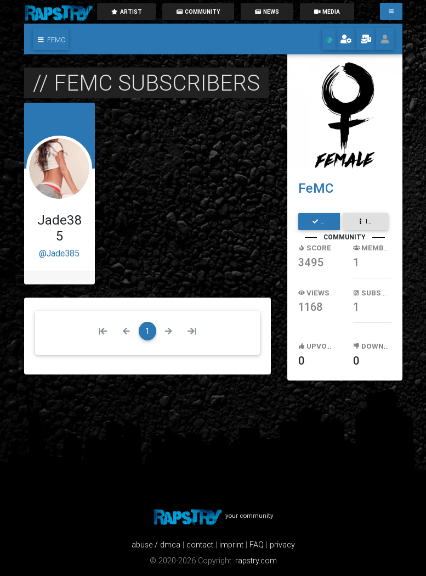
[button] (51, 39)
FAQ (256, 545)
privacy (282, 545)
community (198, 11)
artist (126, 11)
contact (199, 545)
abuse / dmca (156, 545)
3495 (310, 262)
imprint (231, 545)
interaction (372, 221)
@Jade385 (59, 253)
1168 (310, 307)
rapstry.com (256, 561)
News (267, 11)
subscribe (326, 221)
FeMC (315, 188)
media (327, 11)
